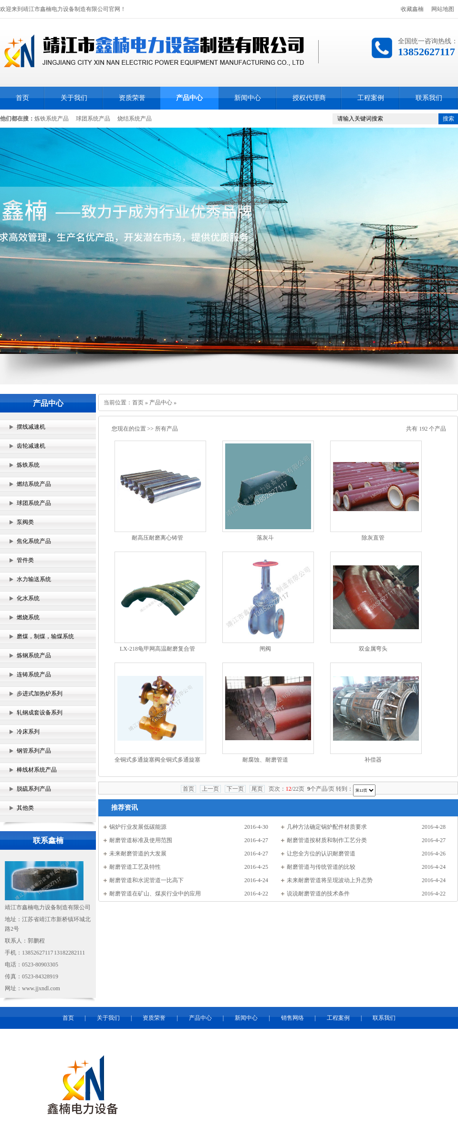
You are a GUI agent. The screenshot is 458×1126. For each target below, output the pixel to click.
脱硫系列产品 (34, 788)
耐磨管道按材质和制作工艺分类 (327, 840)
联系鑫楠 (48, 840)
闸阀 (265, 648)
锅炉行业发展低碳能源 (138, 827)
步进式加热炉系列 (39, 693)
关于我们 (74, 97)
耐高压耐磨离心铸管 (157, 537)
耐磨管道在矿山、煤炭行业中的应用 (155, 893)
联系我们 (429, 97)
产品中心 (189, 97)
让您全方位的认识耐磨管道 (321, 853)
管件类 (25, 560)
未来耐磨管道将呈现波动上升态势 (330, 880)
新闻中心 (247, 97)
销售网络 (292, 1018)
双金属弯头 (373, 648)
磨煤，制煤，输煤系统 (45, 636)
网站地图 (442, 9)
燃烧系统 (28, 617)
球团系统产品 (93, 118)
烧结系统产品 (134, 118)
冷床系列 (28, 731)
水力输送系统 (34, 579)
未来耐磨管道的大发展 (138, 853)
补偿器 (373, 759)
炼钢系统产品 (34, 655)
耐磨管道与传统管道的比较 (321, 867)
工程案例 (370, 97)
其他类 (25, 807)
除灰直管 (373, 537)
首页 (22, 97)
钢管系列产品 (34, 750)
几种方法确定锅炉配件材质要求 (327, 827)
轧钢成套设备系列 (39, 712)
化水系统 (28, 598)
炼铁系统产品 (51, 118)
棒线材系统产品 (37, 769)
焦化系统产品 (34, 541)
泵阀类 (25, 522)
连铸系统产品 (34, 674)
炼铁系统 (28, 465)
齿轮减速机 (31, 445)
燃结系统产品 (34, 484)
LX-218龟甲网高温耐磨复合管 (157, 648)
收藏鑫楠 (412, 9)
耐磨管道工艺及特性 (135, 867)
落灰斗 (265, 537)
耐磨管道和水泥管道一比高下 (146, 880)
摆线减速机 (31, 426)
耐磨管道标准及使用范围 (140, 840)
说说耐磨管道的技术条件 (318, 893)
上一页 (210, 788)
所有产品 (166, 428)
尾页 (257, 788)
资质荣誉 (132, 97)
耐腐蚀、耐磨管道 (265, 759)
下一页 (235, 788)
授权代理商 (309, 97)
